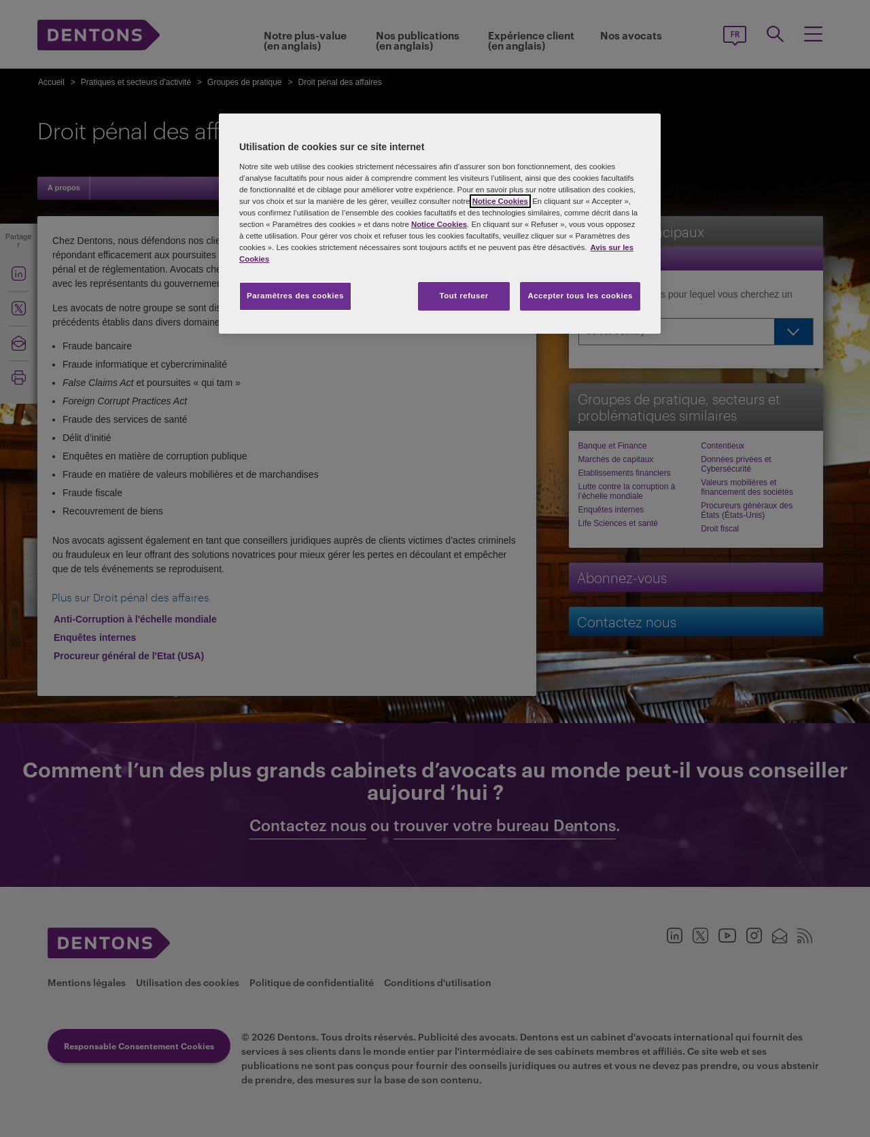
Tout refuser (463, 296)
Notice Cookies (500, 201)
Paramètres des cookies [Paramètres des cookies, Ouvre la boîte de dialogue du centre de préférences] (295, 296)
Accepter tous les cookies (580, 296)
